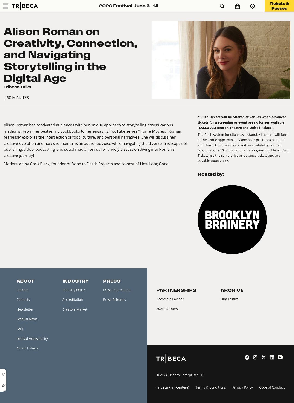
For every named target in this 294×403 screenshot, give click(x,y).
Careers (23, 290)
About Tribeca (27, 348)
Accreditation (72, 299)
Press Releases (114, 299)
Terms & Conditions (210, 387)
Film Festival (230, 299)
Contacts (23, 299)
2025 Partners (167, 309)
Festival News (27, 319)
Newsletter (25, 309)
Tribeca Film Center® (172, 387)
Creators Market (74, 309)
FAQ (20, 329)
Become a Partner (170, 299)
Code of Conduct (272, 387)
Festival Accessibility (32, 338)
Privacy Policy (242, 387)
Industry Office (73, 290)
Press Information (117, 290)
